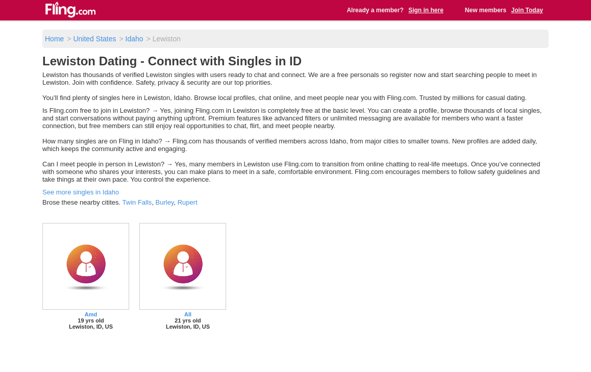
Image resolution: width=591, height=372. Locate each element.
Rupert (188, 202)
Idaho (134, 39)
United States (94, 39)
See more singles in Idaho (80, 192)
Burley (165, 202)
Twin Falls (137, 202)
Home (54, 39)
